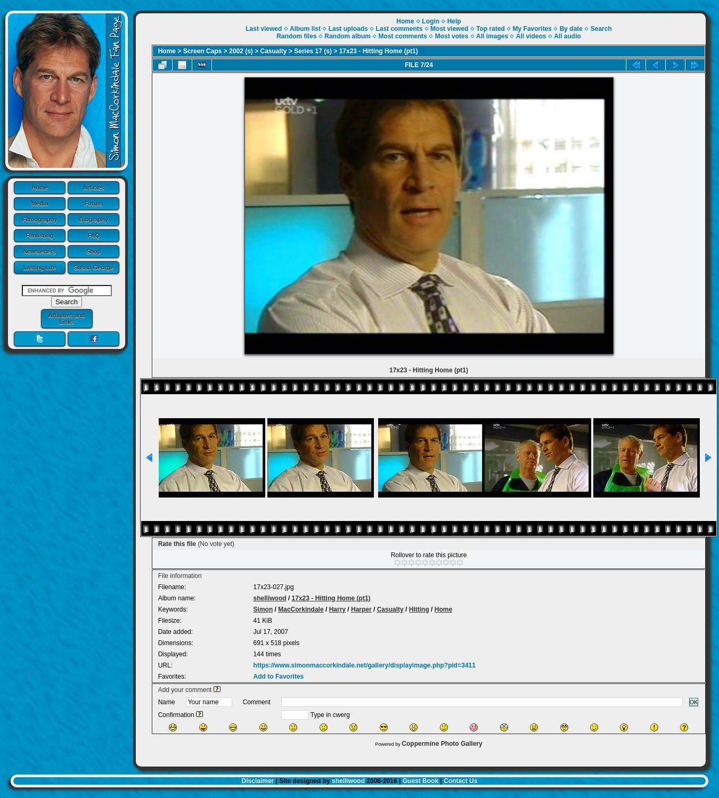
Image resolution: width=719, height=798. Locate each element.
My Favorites (532, 28)
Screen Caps (202, 51)
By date (571, 28)
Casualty (273, 51)
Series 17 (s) (313, 51)
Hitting (419, 609)
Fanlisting (39, 235)
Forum (94, 203)
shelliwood (270, 598)
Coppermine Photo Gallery (442, 743)
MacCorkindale (300, 609)
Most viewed (449, 28)
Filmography (39, 219)
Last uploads (348, 28)
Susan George (93, 267)
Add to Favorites (279, 676)
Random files (296, 36)
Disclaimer (258, 781)
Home (39, 187)
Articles (93, 187)
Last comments (398, 28)
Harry (337, 609)
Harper (361, 609)
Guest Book (420, 781)
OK (694, 702)
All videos (531, 36)
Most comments (403, 36)
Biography (93, 219)
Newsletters (39, 251)
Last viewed (264, 28)
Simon (263, 609)
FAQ (93, 235)
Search (601, 28)
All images (492, 36)
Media (39, 203)
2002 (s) (241, 51)
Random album (347, 36)
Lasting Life (39, 267)
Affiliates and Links (66, 318)
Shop (93, 251)
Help (454, 21)
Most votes (452, 36)
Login (430, 21)
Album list (305, 28)
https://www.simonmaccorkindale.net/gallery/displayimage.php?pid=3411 (365, 665)
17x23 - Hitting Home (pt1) (378, 51)
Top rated (490, 28)
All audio (567, 36)
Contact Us (460, 781)
